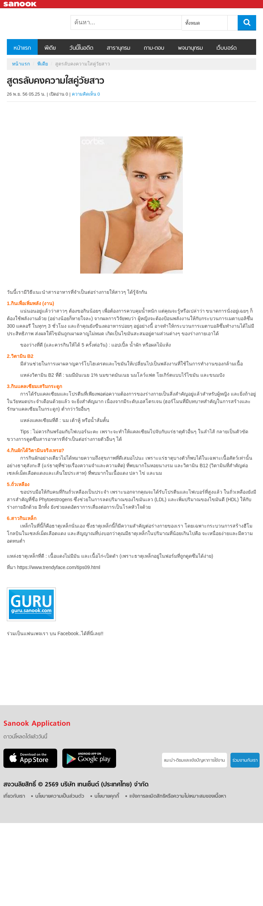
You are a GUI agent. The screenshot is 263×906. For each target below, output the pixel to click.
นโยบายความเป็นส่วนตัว (59, 796)
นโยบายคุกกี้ (107, 796)
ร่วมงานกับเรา (245, 760)
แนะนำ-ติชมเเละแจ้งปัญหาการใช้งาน (194, 760)
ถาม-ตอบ (154, 48)
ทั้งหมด (192, 23)
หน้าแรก (22, 48)
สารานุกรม (118, 48)
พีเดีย (50, 48)
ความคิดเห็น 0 (86, 94)
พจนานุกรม (190, 48)
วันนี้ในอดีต (81, 48)
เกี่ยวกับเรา (14, 796)
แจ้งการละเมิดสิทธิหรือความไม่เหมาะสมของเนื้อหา (177, 796)
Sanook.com (20, 4)
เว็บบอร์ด (226, 48)
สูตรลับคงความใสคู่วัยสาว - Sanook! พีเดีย (43, 23)
